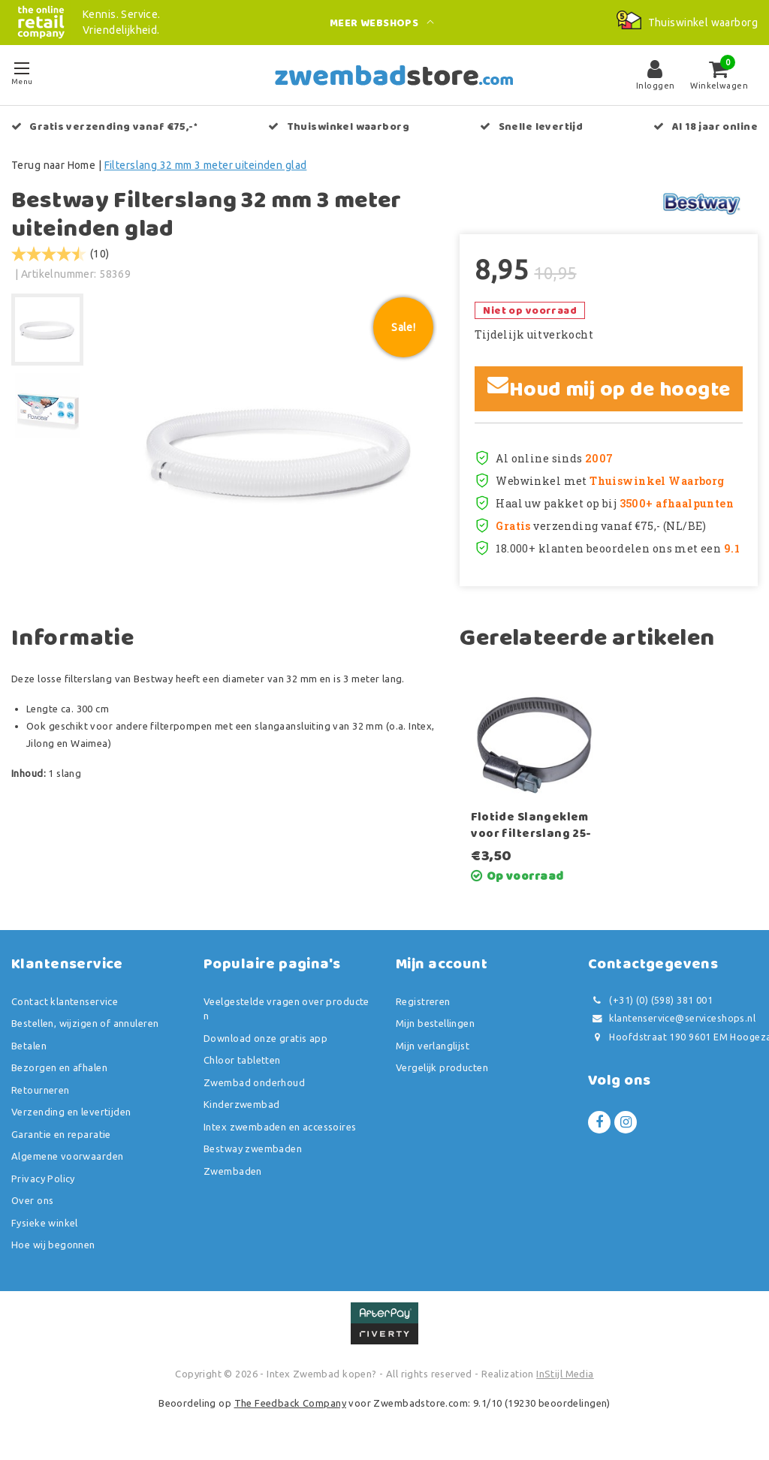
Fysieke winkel (44, 1223)
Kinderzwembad (241, 1104)
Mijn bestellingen (435, 1023)
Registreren (423, 1001)
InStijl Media (564, 1373)
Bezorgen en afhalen (59, 1067)
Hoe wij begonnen (53, 1244)
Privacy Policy (43, 1178)
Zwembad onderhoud (254, 1082)
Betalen (29, 1045)
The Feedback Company (290, 1403)
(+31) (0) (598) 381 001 (650, 1000)
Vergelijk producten (442, 1067)
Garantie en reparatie (61, 1134)
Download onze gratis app (265, 1038)
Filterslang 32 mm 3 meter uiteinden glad (205, 165)
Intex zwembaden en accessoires (280, 1126)
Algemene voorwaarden (67, 1156)
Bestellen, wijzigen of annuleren (84, 1023)
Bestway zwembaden (253, 1148)
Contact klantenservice (64, 1001)
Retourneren (40, 1090)
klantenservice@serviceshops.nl (671, 1018)
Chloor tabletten (242, 1060)
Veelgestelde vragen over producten (286, 1009)
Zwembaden (233, 1171)
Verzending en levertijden (71, 1111)
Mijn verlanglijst (432, 1045)
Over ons (32, 1200)
